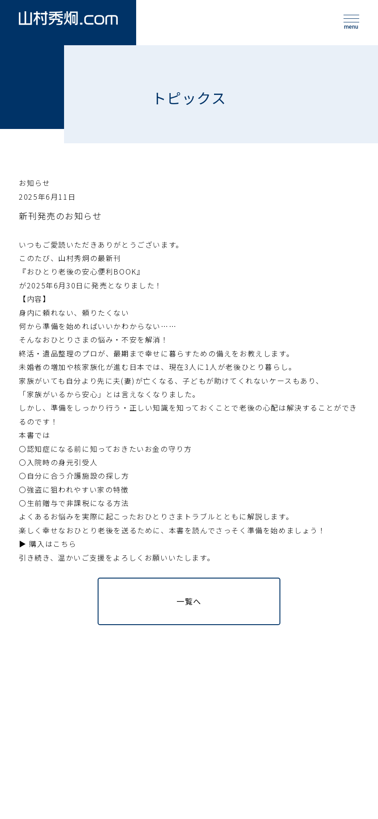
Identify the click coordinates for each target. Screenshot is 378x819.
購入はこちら (53, 555)
